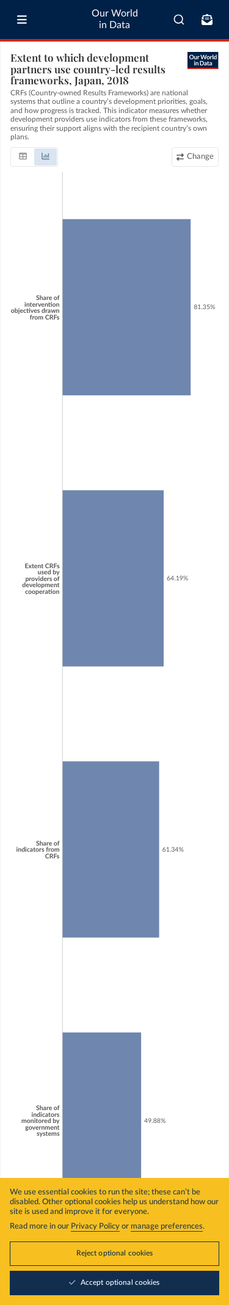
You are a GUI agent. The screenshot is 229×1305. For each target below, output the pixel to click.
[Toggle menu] (22, 19)
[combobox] (179, 19)
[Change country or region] (195, 157)
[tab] (23, 157)
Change (200, 157)
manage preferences (167, 1226)
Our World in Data (115, 19)
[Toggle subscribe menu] (207, 19)
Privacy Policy (95, 1226)
